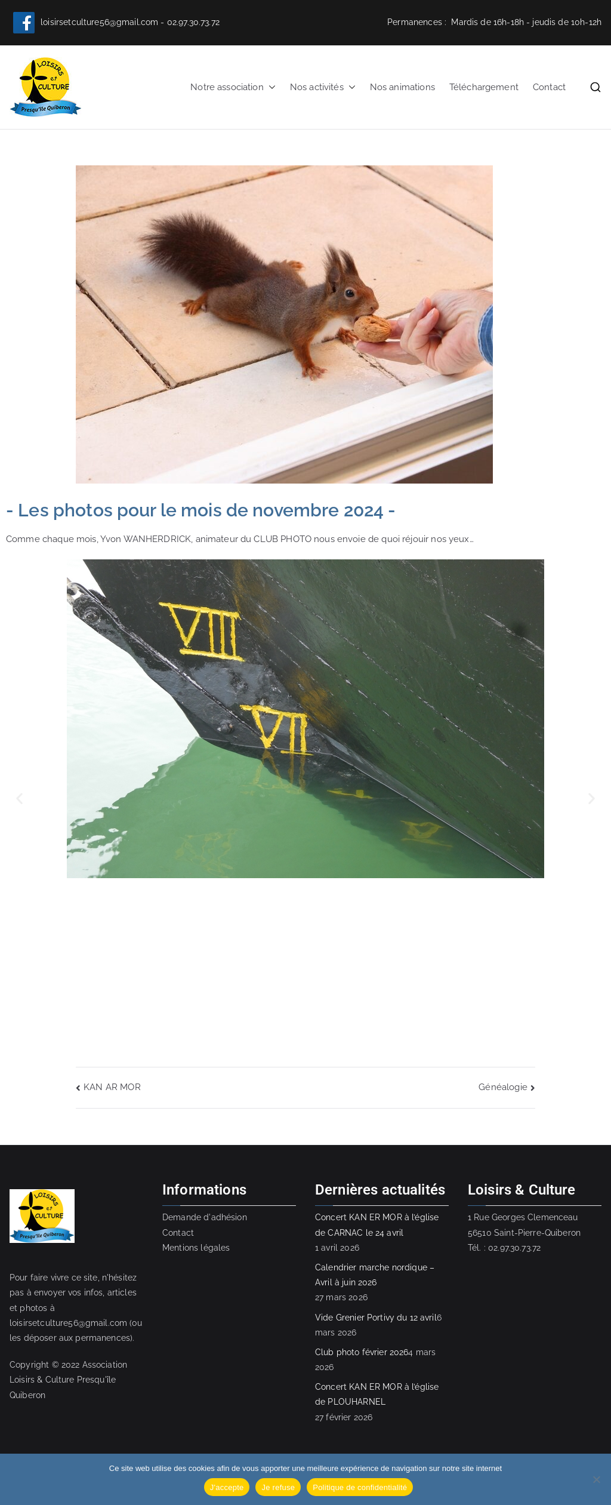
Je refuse (278, 1487)
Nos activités (323, 87)
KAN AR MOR (112, 1087)
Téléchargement (484, 87)
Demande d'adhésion (204, 1217)
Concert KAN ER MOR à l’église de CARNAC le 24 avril (377, 1224)
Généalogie (503, 1087)
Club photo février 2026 (361, 1352)
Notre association (233, 87)
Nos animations (402, 87)
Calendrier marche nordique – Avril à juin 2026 (374, 1275)
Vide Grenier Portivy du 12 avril (376, 1317)
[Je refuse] (596, 1479)
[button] (270, 87)
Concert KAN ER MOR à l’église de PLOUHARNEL (377, 1394)
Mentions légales (196, 1247)
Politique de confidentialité (360, 1487)
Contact (549, 87)
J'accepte (227, 1487)
